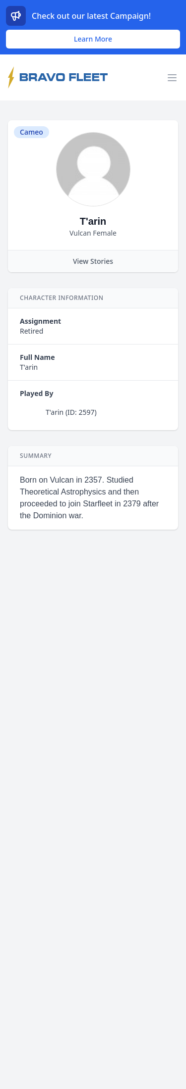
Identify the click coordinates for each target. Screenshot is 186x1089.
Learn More (93, 39)
